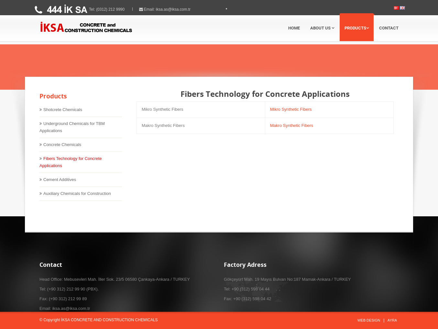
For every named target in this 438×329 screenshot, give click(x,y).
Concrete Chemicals (62, 150)
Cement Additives (59, 185)
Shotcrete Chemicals (62, 115)
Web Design (368, 320)
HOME (294, 28)
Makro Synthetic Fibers (291, 131)
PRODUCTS (357, 28)
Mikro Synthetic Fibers (291, 114)
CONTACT (389, 28)
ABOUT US (322, 28)
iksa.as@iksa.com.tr (178, 9)
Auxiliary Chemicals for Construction (77, 199)
